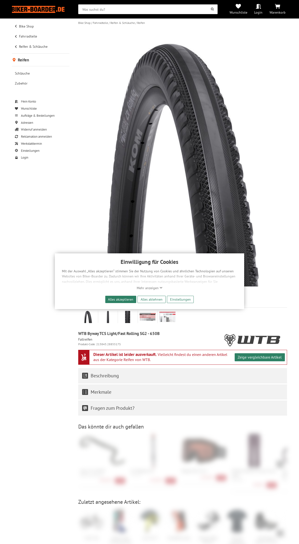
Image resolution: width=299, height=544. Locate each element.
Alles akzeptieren (120, 299)
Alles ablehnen (152, 299)
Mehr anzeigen (150, 288)
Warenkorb (278, 12)
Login (258, 12)
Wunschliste (238, 12)
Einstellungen (180, 299)
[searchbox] (148, 9)
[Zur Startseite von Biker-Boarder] (40, 9)
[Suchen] (212, 9)
